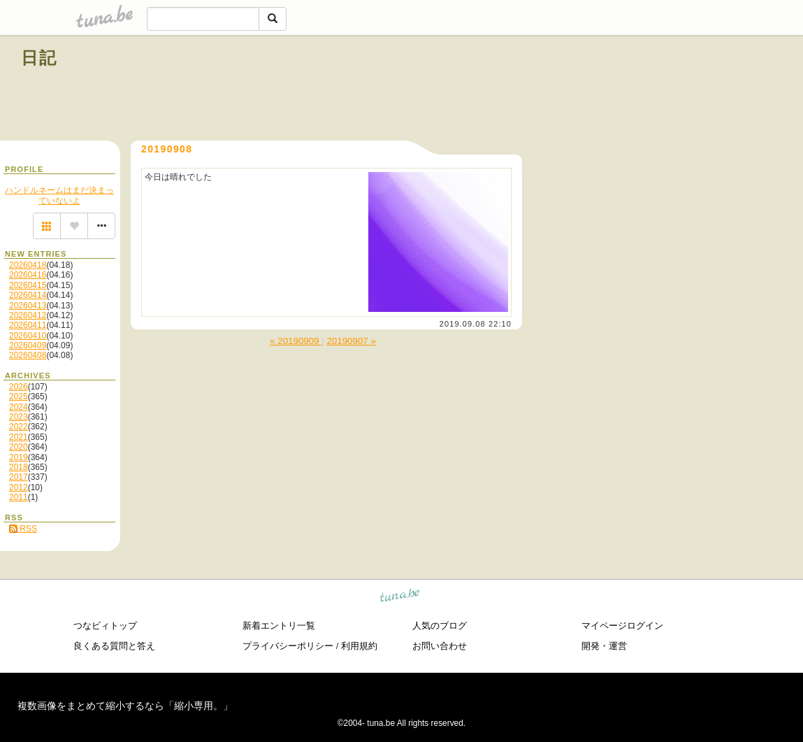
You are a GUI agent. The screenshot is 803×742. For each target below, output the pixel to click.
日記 (39, 57)
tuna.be (400, 597)
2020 (18, 447)
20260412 (27, 315)
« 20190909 (295, 341)
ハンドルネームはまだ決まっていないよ (59, 195)
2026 (18, 387)
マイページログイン (622, 625)
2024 (18, 407)
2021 (18, 437)
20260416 (27, 275)
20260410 (27, 336)
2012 (18, 487)
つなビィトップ (105, 625)
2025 (18, 396)
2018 (18, 467)
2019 (18, 457)
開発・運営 (604, 646)
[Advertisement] (622, 89)
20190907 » (350, 341)
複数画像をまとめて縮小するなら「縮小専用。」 (125, 705)
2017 (18, 477)
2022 (18, 426)
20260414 (27, 295)
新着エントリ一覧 (279, 625)
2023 (18, 417)
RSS (23, 529)
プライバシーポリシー (288, 646)
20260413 (27, 306)
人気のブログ (439, 625)
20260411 (27, 325)
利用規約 (359, 646)
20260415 (27, 285)
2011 (18, 497)
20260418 (27, 265)
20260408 (27, 355)
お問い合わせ (439, 646)
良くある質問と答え (114, 646)
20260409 (27, 345)
